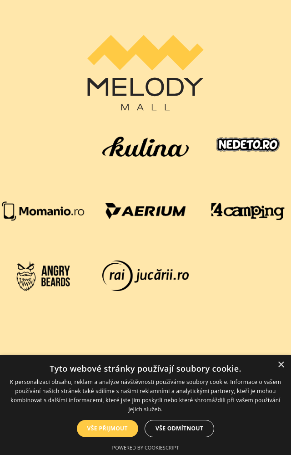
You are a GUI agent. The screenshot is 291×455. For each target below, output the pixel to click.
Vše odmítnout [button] (179, 428)
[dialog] (145, 405)
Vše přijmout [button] (107, 428)
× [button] (280, 365)
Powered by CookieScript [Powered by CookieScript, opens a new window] (145, 447)
